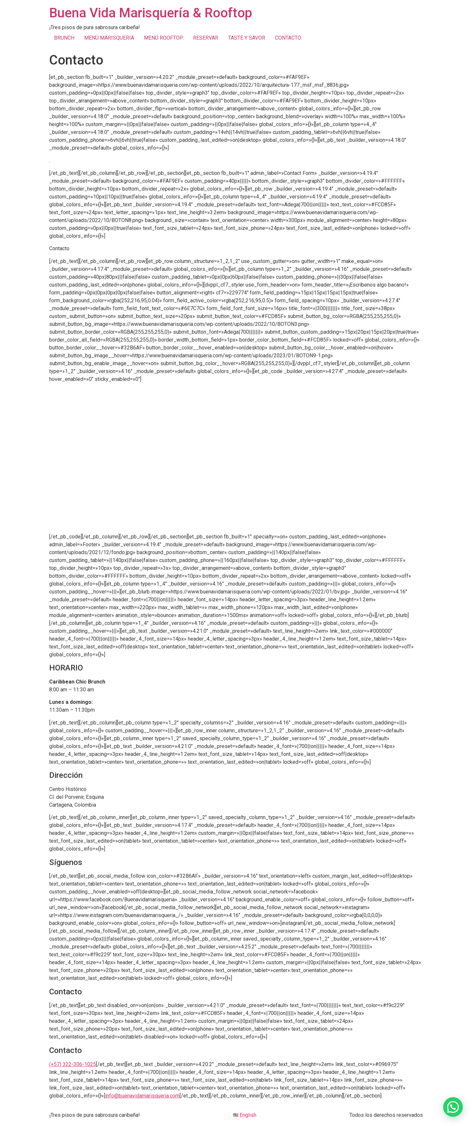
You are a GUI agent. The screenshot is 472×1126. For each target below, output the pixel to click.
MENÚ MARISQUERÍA (109, 38)
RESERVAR (205, 38)
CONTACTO (288, 38)
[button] (453, 1107)
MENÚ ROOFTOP (163, 38)
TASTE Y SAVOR (246, 38)
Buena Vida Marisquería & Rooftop (150, 13)
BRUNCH (64, 38)
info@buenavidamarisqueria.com (142, 1096)
